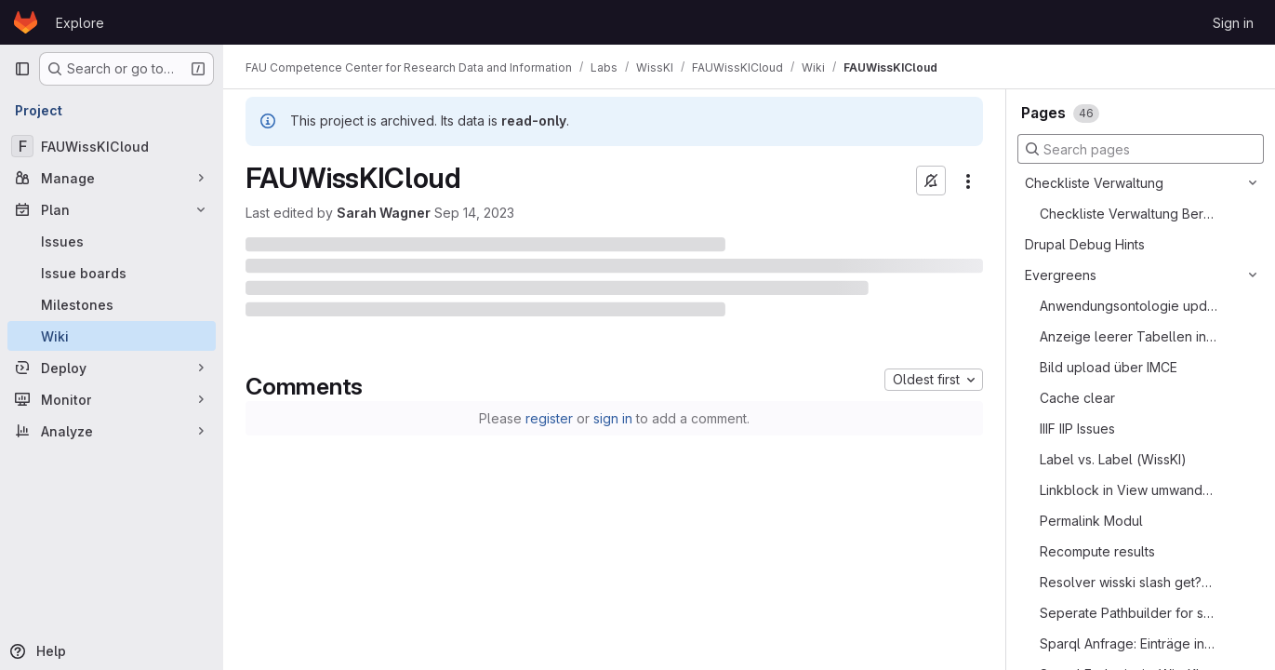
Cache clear (1077, 398)
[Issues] (111, 241)
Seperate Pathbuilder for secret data (1128, 613)
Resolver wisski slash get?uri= (1128, 582)
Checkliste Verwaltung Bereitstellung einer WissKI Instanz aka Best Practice (1128, 213)
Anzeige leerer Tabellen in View (1128, 336)
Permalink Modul (1091, 521)
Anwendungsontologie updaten (1128, 306)
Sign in (1233, 23)
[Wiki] (111, 336)
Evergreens (1060, 275)
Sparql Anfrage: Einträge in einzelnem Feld (1128, 643)
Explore (80, 23)
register (549, 418)
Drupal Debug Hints (1085, 244)
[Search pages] (1140, 149)
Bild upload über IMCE (1108, 367)
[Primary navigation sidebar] (22, 69)
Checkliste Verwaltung (1094, 183)
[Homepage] (25, 22)
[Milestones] (111, 304)
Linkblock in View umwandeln (1128, 490)
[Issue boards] (111, 273)
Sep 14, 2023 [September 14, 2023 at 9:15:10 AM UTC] (474, 213)
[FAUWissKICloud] (111, 146)
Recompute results (1097, 551)
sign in (612, 418)
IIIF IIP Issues (1077, 428)
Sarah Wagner (384, 213)
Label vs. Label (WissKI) (1113, 459)
